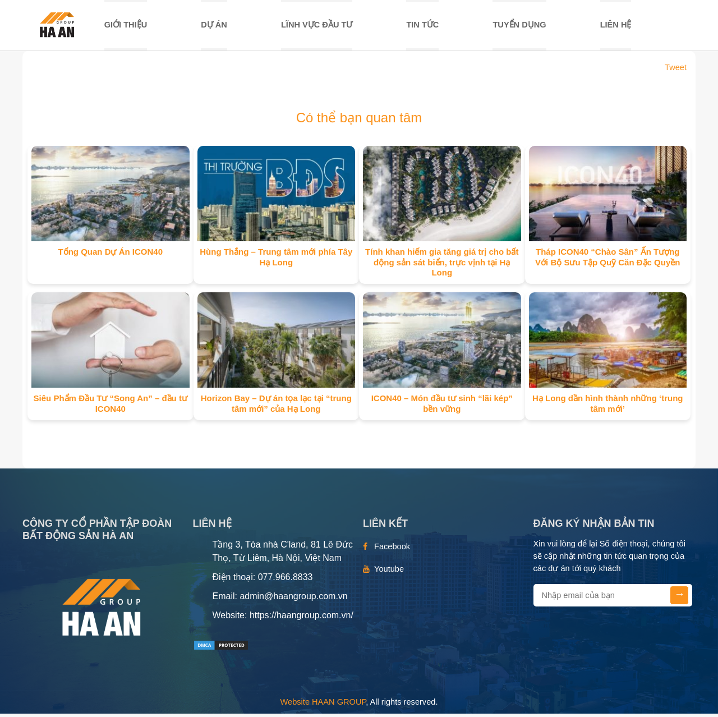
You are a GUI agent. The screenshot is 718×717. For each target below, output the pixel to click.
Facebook (392, 549)
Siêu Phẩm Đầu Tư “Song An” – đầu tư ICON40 (110, 407)
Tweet (676, 70)
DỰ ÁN (214, 26)
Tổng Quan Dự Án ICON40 (110, 255)
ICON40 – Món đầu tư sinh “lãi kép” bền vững (442, 407)
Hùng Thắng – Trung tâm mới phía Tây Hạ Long (276, 260)
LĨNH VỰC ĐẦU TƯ (316, 26)
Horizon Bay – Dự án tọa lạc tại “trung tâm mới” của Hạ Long (276, 407)
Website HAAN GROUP (323, 704)
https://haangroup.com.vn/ (301, 618)
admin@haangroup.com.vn (293, 599)
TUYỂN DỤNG (519, 26)
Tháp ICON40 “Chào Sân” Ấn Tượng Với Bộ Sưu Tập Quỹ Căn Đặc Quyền (607, 260)
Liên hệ (616, 26)
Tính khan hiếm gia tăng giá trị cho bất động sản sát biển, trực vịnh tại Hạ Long (441, 265)
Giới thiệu (126, 26)
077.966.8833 (285, 580)
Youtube (389, 572)
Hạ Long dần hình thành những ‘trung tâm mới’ (607, 407)
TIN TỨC (422, 26)
